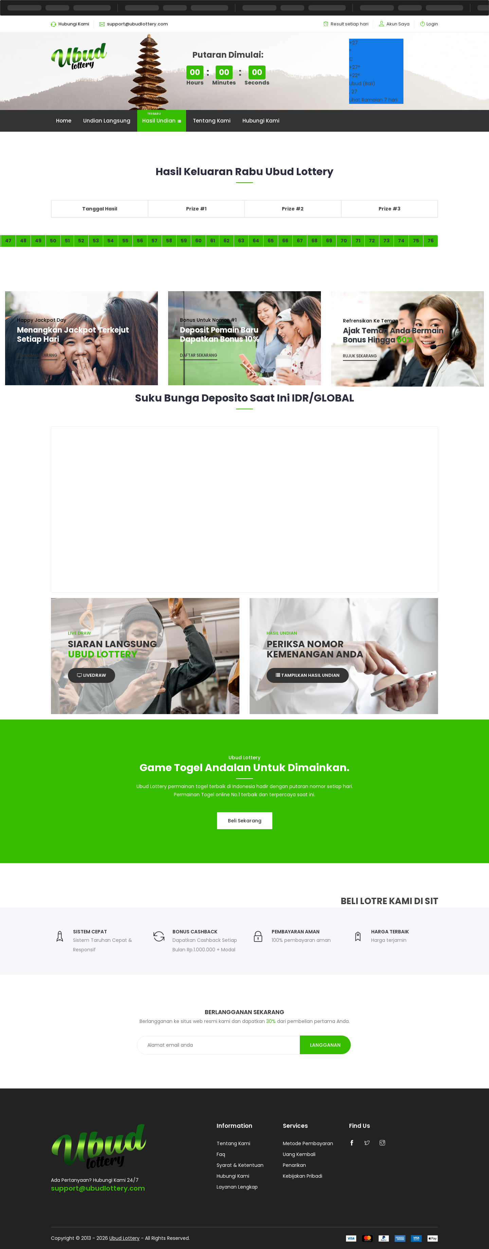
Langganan (325, 1045)
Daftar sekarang (198, 355)
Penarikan (294, 1165)
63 (241, 240)
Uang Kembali (299, 1154)
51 (67, 240)
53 (96, 240)
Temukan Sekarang (37, 355)
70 (344, 240)
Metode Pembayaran (308, 1143)
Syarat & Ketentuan (240, 1165)
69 (329, 240)
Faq (221, 1154)
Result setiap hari (349, 24)
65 (271, 240)
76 (431, 240)
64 (256, 240)
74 (401, 240)
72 (372, 240)
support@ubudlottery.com (98, 1188)
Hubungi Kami (260, 120)
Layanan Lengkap (237, 1186)
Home (63, 120)
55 (125, 240)
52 (81, 240)
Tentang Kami (212, 120)
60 (198, 240)
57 (154, 240)
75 (416, 240)
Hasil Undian (161, 117)
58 (169, 240)
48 (23, 240)
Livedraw (91, 675)
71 (358, 240)
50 (53, 240)
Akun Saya (398, 24)
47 (8, 240)
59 (184, 240)
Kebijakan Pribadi (302, 1176)
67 (300, 240)
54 (110, 240)
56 (140, 240)
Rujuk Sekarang (360, 356)
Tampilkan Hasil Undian (308, 675)
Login (432, 24)
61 (212, 240)
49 (38, 240)
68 (314, 240)
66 (285, 240)
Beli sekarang (244, 820)
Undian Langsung (106, 120)
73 (386, 240)
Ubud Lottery (124, 1238)
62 (226, 240)
